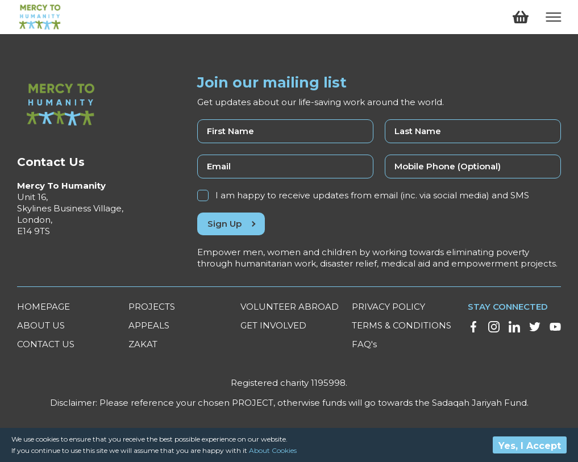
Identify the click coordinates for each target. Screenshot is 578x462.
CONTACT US (45, 344)
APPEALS (148, 325)
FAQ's (364, 344)
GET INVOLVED (273, 325)
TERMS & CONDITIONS (401, 325)
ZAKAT (142, 344)
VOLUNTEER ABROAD (289, 306)
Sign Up (231, 223)
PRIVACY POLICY (388, 306)
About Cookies (273, 450)
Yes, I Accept (529, 445)
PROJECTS (151, 306)
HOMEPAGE (43, 306)
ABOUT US (41, 325)
